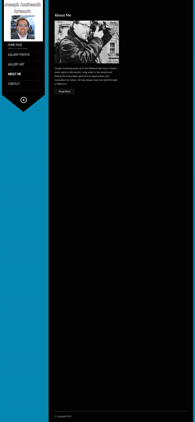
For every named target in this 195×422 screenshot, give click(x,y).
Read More (64, 91)
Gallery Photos (19, 55)
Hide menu (23, 100)
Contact (14, 84)
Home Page (18, 46)
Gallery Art (16, 64)
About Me (14, 74)
